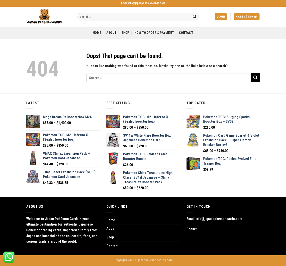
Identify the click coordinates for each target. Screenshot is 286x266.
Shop (126, 33)
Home (97, 33)
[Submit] (194, 16)
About (111, 33)
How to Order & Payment (154, 33)
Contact (186, 33)
